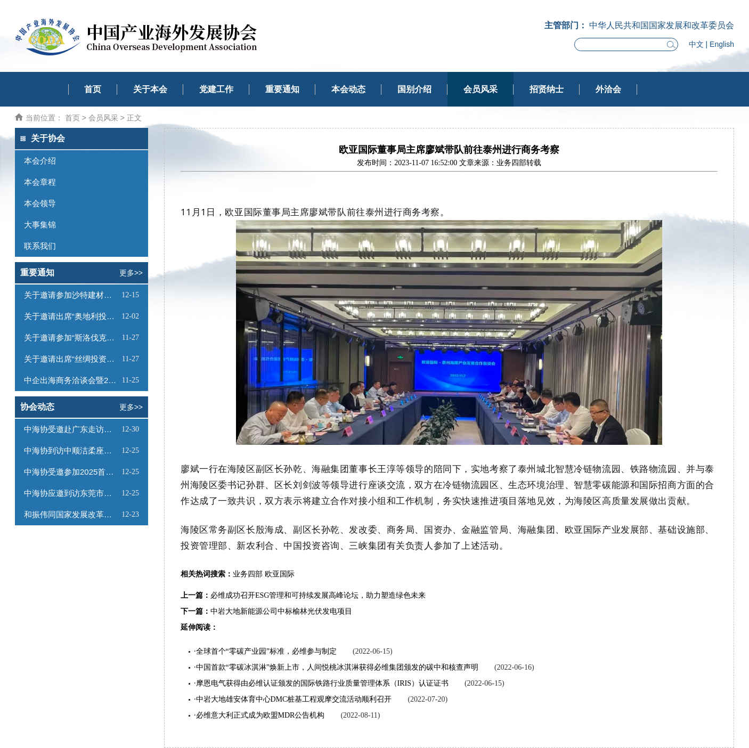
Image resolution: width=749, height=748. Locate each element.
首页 (92, 89)
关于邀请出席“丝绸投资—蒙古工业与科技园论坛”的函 (71, 358)
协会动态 (37, 406)
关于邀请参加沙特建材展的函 (71, 294)
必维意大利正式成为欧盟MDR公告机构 (260, 715)
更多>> (131, 273)
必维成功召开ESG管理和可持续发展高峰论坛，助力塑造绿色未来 (318, 595)
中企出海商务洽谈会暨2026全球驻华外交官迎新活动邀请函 (71, 380)
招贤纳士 (547, 89)
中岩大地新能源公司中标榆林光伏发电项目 (281, 611)
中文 (696, 44)
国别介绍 (414, 89)
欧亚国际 (280, 574)
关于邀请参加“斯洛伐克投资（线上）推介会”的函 (71, 337)
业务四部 (248, 574)
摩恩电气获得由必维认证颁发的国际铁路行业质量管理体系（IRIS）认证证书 (322, 683)
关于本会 (150, 89)
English (722, 44)
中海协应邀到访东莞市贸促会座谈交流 (71, 493)
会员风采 (480, 89)
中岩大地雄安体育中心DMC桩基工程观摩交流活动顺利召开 (294, 699)
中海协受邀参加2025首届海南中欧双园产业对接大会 (71, 471)
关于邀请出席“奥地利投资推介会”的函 (71, 316)
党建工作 (216, 89)
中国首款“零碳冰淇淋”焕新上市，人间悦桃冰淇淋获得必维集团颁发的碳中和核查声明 (337, 667)
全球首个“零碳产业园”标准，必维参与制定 (266, 651)
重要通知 (282, 89)
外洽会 (608, 89)
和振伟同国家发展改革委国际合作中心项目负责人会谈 (71, 514)
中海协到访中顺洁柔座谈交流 (71, 450)
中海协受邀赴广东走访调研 (71, 429)
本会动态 (348, 89)
